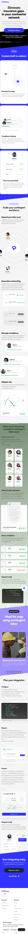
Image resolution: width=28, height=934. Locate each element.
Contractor (4, 908)
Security (16, 917)
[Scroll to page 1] (6, 672)
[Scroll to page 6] (17, 672)
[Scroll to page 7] (19, 672)
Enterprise (3, 903)
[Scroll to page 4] (13, 672)
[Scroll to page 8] (21, 672)
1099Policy (5, 2)
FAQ (15, 905)
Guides (15, 911)
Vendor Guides (17, 914)
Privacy (16, 932)
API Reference (17, 908)
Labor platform (5, 905)
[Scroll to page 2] (9, 672)
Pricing (15, 903)
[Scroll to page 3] (11, 672)
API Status (16, 920)
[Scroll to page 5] (15, 672)
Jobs (2, 932)
